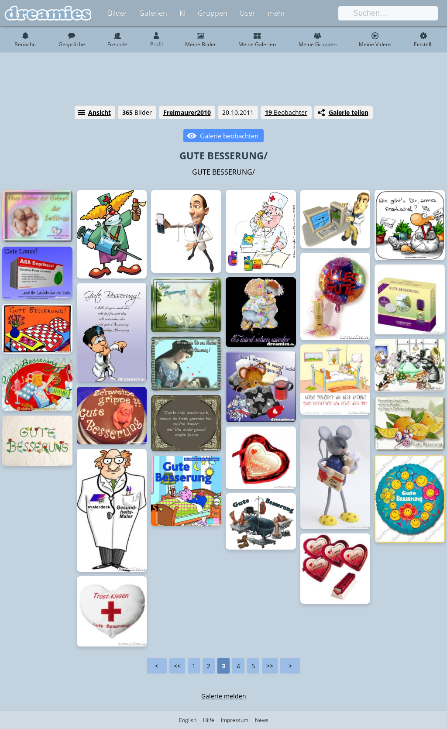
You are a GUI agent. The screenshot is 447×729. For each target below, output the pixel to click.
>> (269, 666)
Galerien (153, 13)
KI (182, 13)
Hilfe (208, 720)
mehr (276, 13)
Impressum (234, 720)
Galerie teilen (348, 112)
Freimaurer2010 (187, 112)
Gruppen (212, 13)
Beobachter (286, 112)
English (187, 720)
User (247, 13)
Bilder (117, 13)
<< (177, 666)
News (261, 720)
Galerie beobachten (229, 135)
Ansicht (99, 112)
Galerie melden (223, 696)
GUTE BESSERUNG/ (223, 155)
